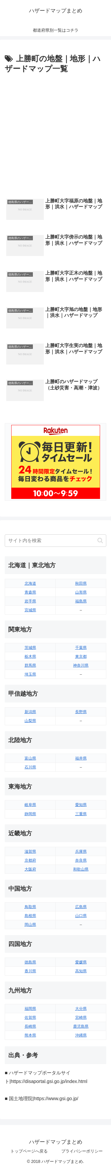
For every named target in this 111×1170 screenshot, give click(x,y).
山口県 (81, 915)
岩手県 (30, 601)
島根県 (30, 915)
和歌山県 (81, 869)
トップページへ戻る (29, 1151)
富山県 (30, 758)
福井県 (81, 758)
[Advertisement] (55, 134)
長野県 (81, 712)
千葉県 (81, 647)
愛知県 (81, 804)
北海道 (30, 583)
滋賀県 (30, 851)
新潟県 (30, 712)
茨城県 (30, 647)
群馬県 (30, 665)
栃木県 (30, 656)
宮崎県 (81, 1017)
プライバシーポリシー (82, 1151)
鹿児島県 (81, 1026)
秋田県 (81, 583)
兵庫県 (81, 851)
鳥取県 (30, 907)
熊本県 (30, 1035)
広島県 (81, 907)
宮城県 (30, 610)
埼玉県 (30, 674)
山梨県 (30, 720)
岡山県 (30, 924)
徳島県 (30, 962)
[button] (100, 540)
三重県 (81, 814)
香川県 (30, 971)
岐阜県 (30, 804)
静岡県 (30, 814)
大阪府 (30, 869)
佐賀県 (30, 1017)
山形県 (81, 592)
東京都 (81, 656)
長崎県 (30, 1026)
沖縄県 (81, 1035)
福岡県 (30, 1008)
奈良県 (81, 860)
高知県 (81, 971)
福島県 (81, 601)
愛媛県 (81, 962)
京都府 (30, 860)
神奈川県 (81, 665)
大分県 (81, 1008)
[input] (55, 540)
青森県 (30, 592)
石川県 (30, 767)
